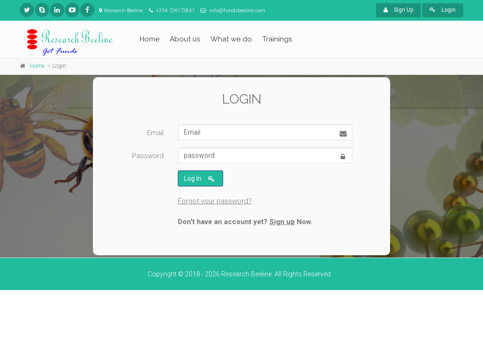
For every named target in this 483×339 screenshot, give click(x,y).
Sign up (282, 222)
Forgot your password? (215, 201)
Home (149, 39)
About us (185, 39)
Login (443, 10)
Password (148, 156)
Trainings (277, 39)
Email (155, 133)
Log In (199, 179)
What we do (231, 39)
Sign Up (398, 10)
